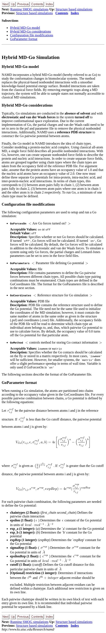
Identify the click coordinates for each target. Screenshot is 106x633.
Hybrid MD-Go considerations (30, 31)
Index (75, 13)
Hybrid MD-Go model (25, 27)
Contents (61, 13)
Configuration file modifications (31, 35)
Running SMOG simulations (29, 9)
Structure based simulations (74, 9)
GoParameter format (23, 39)
